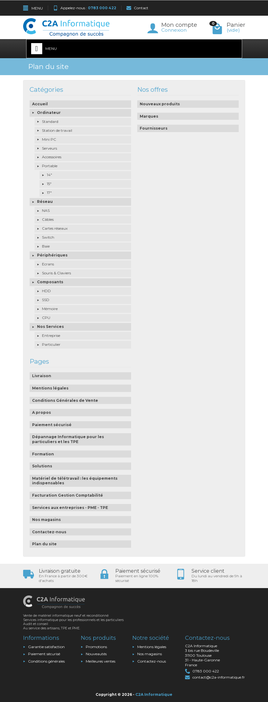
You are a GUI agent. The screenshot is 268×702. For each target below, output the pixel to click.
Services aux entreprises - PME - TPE (70, 507)
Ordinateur (49, 112)
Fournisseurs (153, 128)
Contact (137, 8)
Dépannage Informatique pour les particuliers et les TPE (68, 439)
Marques (149, 116)
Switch (48, 237)
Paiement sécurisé (52, 424)
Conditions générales (46, 661)
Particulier (51, 344)
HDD (46, 290)
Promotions (96, 646)
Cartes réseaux (55, 228)
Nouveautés (96, 654)
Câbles (48, 219)
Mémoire (50, 308)
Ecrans (48, 264)
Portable (49, 165)
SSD (45, 299)
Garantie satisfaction (46, 646)
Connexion (174, 30)
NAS (46, 210)
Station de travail (57, 130)
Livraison (41, 375)
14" (49, 174)
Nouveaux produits (160, 104)
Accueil (40, 104)
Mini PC (49, 139)
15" (49, 183)
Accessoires (51, 157)
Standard (50, 121)
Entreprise (51, 335)
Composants (50, 282)
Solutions (42, 466)
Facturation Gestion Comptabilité (67, 495)
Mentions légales (50, 388)
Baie (46, 246)
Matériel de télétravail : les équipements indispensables (75, 481)
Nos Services (50, 326)
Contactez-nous (49, 532)
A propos (41, 412)
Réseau (45, 201)
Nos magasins (46, 519)
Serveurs (49, 148)
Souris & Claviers (56, 273)
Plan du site (44, 544)
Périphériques (52, 255)
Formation (43, 454)
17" (49, 192)
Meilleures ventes (100, 661)
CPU (46, 317)
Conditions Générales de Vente (65, 400)
